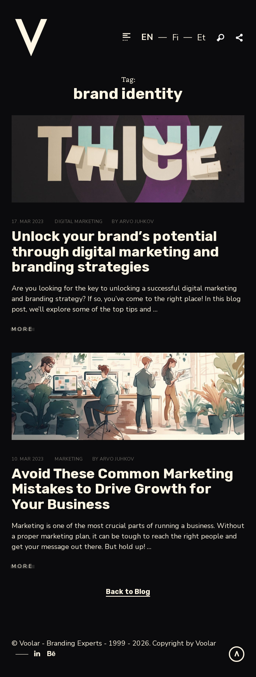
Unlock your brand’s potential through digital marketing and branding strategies (115, 251)
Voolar (205, 643)
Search (220, 38)
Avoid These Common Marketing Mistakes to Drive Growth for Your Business (122, 489)
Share (240, 38)
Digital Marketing (78, 221)
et (201, 37)
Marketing (69, 459)
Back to (128, 591)
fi (175, 37)
